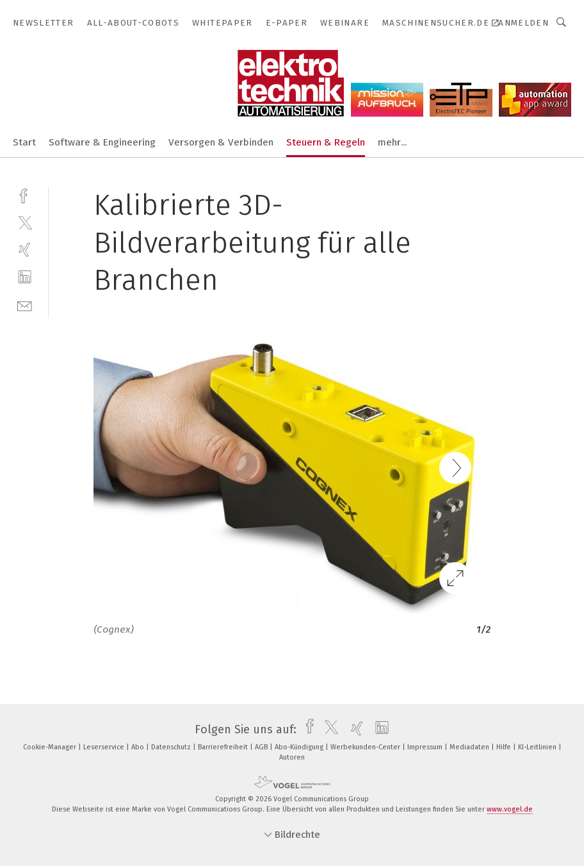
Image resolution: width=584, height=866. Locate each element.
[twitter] (25, 222)
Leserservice (104, 747)
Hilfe (504, 747)
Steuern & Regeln (325, 142)
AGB (262, 747)
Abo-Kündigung (300, 747)
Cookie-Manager (50, 747)
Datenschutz (172, 747)
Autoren (292, 757)
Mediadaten (470, 747)
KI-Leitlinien (538, 747)
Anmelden (523, 22)
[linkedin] (25, 277)
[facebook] (25, 195)
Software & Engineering (102, 142)
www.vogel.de (510, 809)
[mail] (25, 305)
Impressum (425, 747)
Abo (138, 747)
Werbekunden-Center (366, 747)
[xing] (25, 250)
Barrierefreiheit (224, 747)
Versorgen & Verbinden (220, 142)
